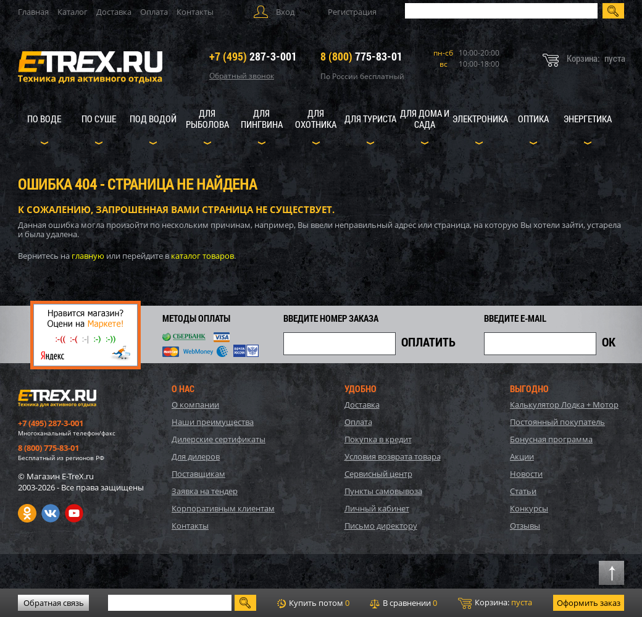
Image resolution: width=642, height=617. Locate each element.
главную (88, 255)
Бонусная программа (551, 439)
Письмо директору (380, 525)
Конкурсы (529, 508)
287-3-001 (253, 56)
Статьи (523, 491)
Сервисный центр (378, 473)
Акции (522, 456)
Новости (526, 473)
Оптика (533, 118)
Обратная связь (53, 602)
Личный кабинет (376, 508)
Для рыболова (207, 118)
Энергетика (588, 118)
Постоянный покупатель (557, 421)
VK (50, 513)
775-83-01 (361, 56)
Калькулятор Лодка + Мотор (564, 404)
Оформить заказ (588, 602)
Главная (33, 11)
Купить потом (313, 602)
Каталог (72, 11)
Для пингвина (262, 118)
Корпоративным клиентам (223, 508)
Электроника (480, 118)
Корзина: (495, 603)
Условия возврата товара (392, 456)
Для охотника (315, 118)
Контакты (195, 11)
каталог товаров (202, 255)
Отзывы (525, 525)
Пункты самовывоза (383, 491)
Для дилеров (196, 456)
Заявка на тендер (205, 491)
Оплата (154, 11)
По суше (98, 118)
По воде (44, 118)
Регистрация (352, 11)
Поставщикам (198, 473)
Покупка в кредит (378, 439)
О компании (195, 404)
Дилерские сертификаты (218, 439)
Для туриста (370, 118)
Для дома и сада (424, 118)
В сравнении (403, 602)
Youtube (74, 513)
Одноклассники (27, 513)
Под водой (153, 118)
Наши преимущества (213, 421)
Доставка (113, 11)
